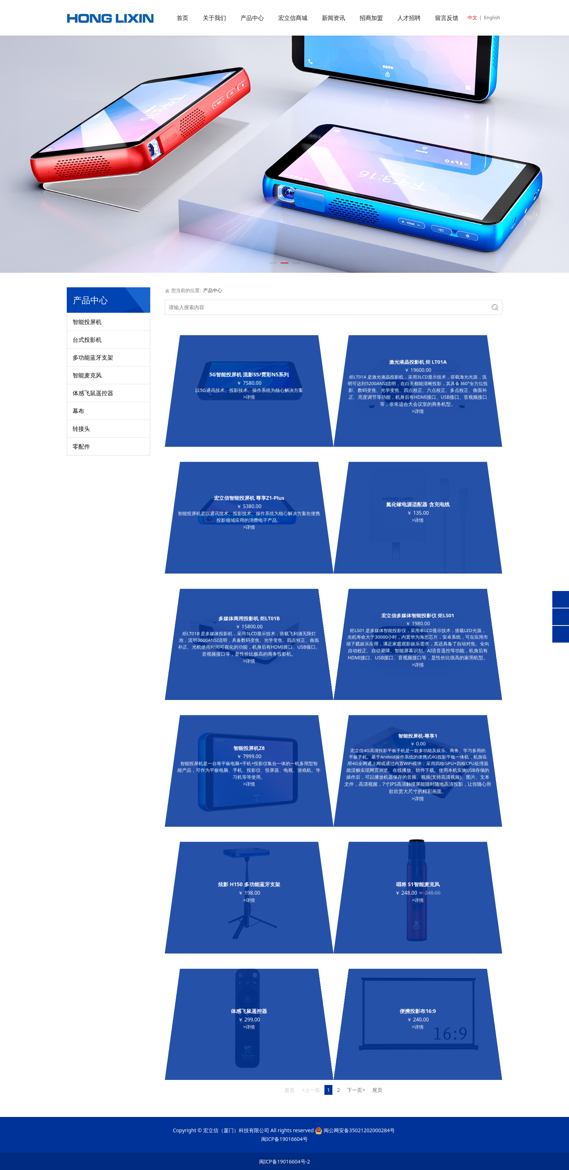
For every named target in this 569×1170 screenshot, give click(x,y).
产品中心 (252, 18)
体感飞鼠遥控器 (93, 393)
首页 (182, 18)
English (492, 17)
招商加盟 (371, 18)
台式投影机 (87, 340)
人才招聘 (409, 18)
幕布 (78, 411)
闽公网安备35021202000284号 (359, 1130)
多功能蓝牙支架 (93, 357)
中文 (472, 17)
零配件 (81, 446)
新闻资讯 (333, 18)
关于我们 (214, 18)
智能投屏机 (87, 322)
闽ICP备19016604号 (284, 1138)
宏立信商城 (292, 18)
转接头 (81, 429)
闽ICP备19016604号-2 (284, 1161)
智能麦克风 (87, 375)
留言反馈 (446, 18)
